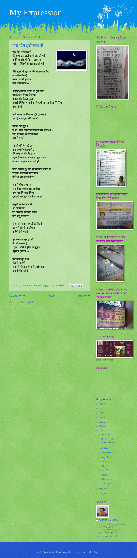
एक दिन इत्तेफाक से (27, 45)
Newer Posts (17, 296)
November (106, 439)
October (105, 448)
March (104, 475)
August (105, 457)
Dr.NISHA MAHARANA (109, 520)
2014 (101, 426)
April (103, 470)
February (105, 479)
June (104, 461)
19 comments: (58, 285)
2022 (101, 404)
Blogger (96, 552)
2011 (101, 493)
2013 (101, 430)
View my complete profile (107, 536)
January (105, 483)
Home (50, 296)
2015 (101, 422)
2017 (101, 413)
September (106, 452)
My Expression (35, 12)
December (106, 434)
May (103, 466)
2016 (101, 417)
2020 (101, 408)
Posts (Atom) (27, 302)
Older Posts (83, 296)
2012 (101, 489)
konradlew (76, 552)
